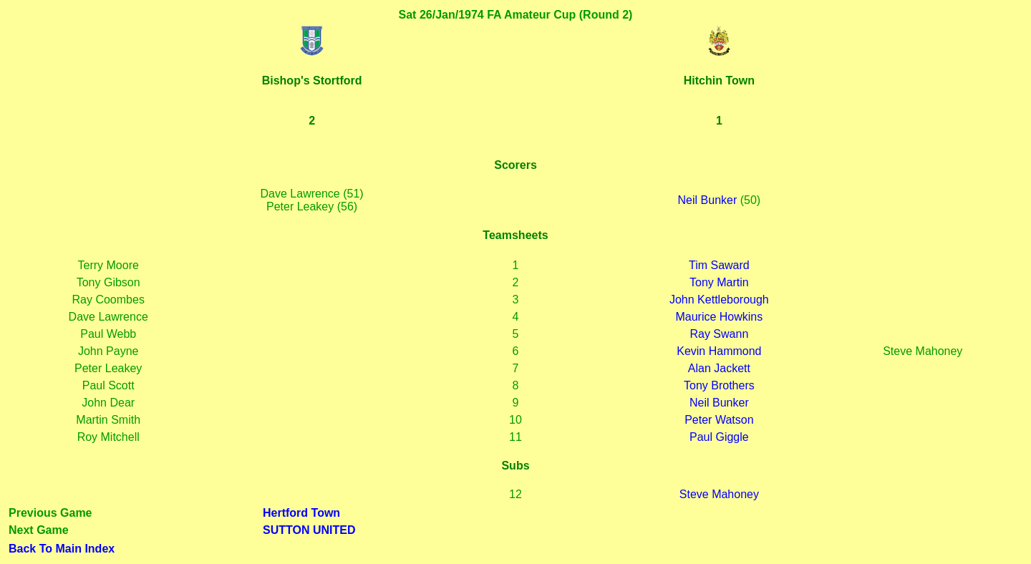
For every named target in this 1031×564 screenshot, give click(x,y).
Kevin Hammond (719, 351)
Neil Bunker (707, 200)
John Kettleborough (719, 299)
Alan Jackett (719, 368)
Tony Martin (719, 282)
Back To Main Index (62, 549)
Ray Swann (718, 334)
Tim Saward (719, 265)
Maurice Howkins (719, 317)
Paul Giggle (719, 437)
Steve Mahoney (719, 494)
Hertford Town (301, 513)
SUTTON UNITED (309, 530)
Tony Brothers (719, 385)
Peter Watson (718, 420)
